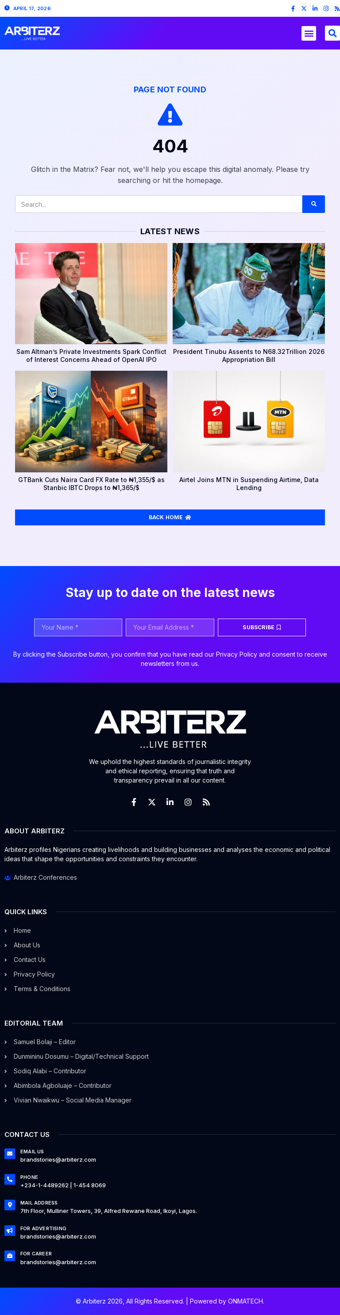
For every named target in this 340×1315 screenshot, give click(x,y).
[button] (308, 33)
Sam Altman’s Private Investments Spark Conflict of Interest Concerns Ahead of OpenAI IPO (91, 355)
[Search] (313, 204)
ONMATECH (245, 1301)
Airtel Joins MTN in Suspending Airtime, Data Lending (249, 483)
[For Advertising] (9, 1230)
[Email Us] (9, 1153)
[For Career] (9, 1255)
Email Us (32, 1151)
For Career (36, 1253)
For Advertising (43, 1228)
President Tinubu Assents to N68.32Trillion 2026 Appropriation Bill (249, 355)
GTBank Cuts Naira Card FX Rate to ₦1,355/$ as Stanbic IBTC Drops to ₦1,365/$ (91, 483)
